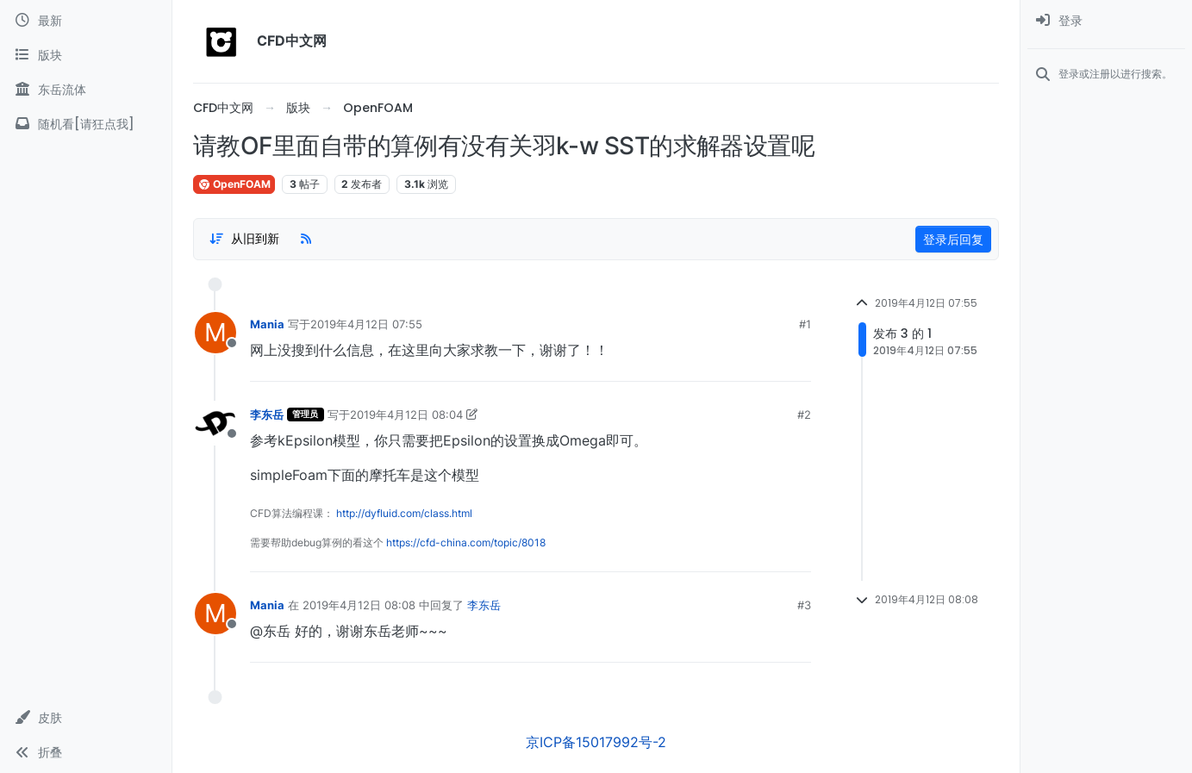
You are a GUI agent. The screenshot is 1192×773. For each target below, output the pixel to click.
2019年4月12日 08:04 (406, 414)
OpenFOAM (234, 184)
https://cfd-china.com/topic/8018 (466, 542)
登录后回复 (953, 239)
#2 (804, 414)
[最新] (86, 20)
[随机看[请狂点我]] (86, 124)
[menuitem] (1106, 20)
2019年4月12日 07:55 (366, 324)
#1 (805, 324)
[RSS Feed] (306, 239)
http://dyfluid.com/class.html (404, 513)
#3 (804, 605)
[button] (86, 718)
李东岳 (267, 414)
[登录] (1106, 20)
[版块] (86, 55)
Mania (267, 324)
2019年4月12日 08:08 (359, 605)
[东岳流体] (86, 89)
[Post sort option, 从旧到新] (244, 239)
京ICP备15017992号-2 (596, 742)
